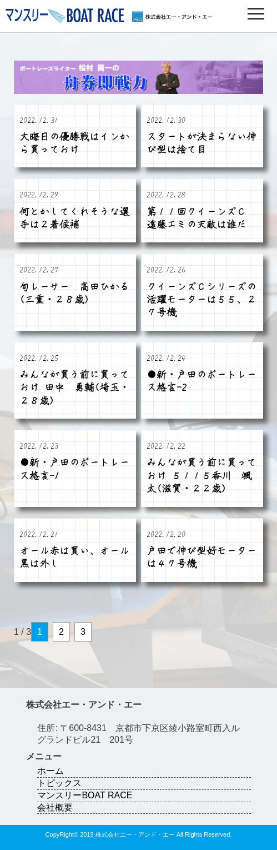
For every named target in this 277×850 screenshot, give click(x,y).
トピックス (59, 783)
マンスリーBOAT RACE (84, 795)
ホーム (50, 771)
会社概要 (55, 807)
